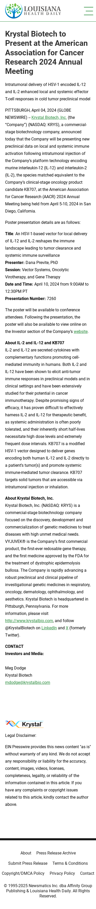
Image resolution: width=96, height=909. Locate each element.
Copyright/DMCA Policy (23, 873)
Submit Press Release (27, 863)
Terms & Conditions (70, 863)
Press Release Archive (56, 853)
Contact (87, 873)
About (25, 853)
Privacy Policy (62, 873)
